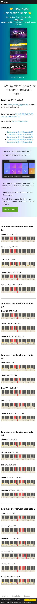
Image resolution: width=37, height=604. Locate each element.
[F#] (2, 116)
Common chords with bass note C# (20, 132)
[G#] (9, 116)
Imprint (4, 596)
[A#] (15, 116)
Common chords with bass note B (19, 142)
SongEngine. (18, 20)
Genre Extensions (22, 17)
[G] (6, 116)
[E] (29, 114)
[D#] (26, 114)
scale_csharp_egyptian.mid (18, 105)
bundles (19, 22)
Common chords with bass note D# (20, 134)
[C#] (19, 114)
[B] (19, 116)
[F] (32, 114)
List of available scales (20, 121)
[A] (12, 116)
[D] (23, 114)
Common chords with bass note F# (20, 137)
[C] (16, 114)
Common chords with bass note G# (20, 139)
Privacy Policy (16, 596)
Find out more (10, 209)
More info (31, 602)
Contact (27, 596)
